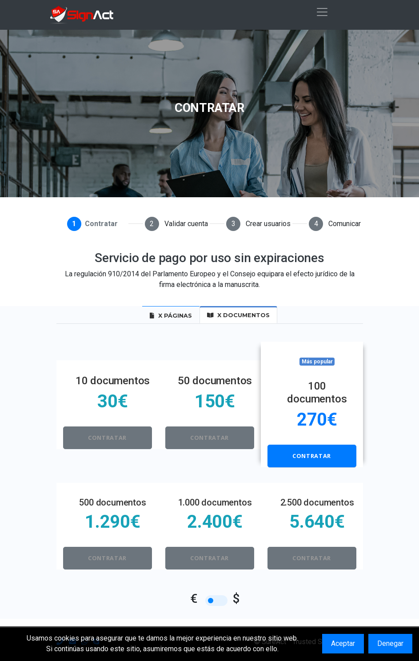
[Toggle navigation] (322, 12)
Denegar (390, 643)
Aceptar (343, 643)
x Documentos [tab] (238, 315)
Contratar (107, 438)
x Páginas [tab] (171, 315)
